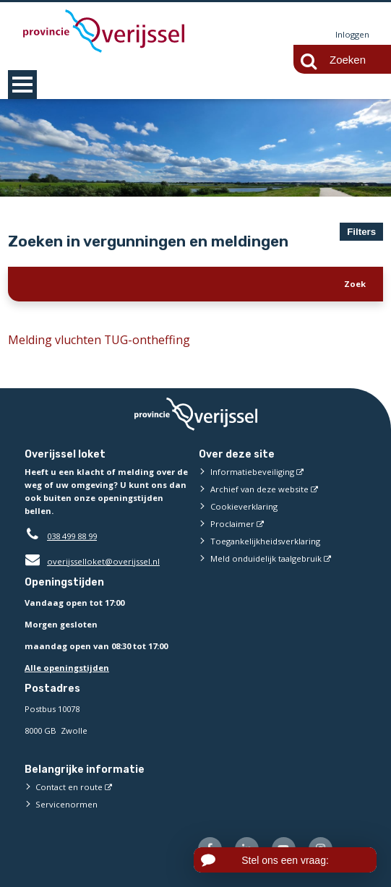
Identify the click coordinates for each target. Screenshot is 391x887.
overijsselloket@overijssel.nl (92, 561)
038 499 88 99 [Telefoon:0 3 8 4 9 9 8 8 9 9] (72, 536)
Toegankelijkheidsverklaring (265, 541)
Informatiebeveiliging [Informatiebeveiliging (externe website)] (252, 471)
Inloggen (352, 34)
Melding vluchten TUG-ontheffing (99, 340)
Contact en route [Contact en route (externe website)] (69, 786)
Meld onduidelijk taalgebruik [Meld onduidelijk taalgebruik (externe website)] (266, 558)
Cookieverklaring (244, 506)
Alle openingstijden (67, 667)
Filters (361, 231)
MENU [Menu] (22, 84)
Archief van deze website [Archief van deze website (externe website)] (259, 489)
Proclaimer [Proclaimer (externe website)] (232, 523)
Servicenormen (66, 804)
